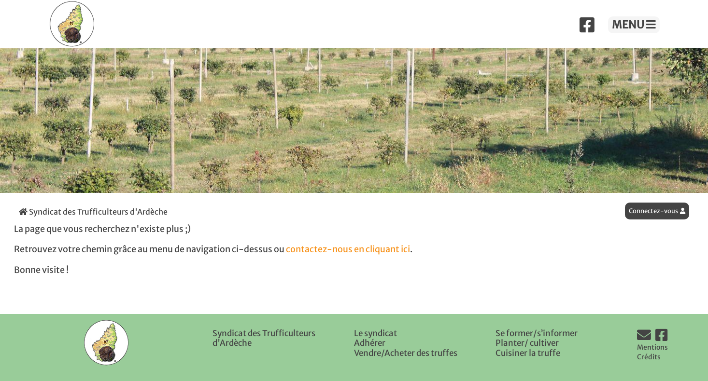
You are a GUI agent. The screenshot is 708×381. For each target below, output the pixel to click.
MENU (634, 24)
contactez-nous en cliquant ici (348, 249)
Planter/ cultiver (527, 343)
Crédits (649, 357)
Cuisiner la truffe (528, 353)
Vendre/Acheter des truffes (405, 353)
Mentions (652, 347)
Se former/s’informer (537, 333)
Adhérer (369, 343)
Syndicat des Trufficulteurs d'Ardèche (93, 212)
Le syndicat (375, 333)
